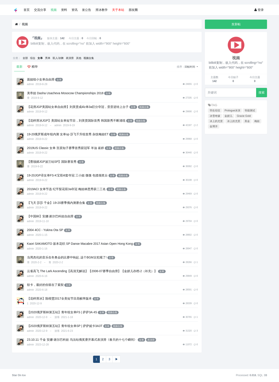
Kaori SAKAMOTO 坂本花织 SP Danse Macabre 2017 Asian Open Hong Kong (80, 243)
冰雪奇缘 (215, 115)
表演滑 (70, 58)
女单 (40, 58)
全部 (25, 58)
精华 (32, 66)
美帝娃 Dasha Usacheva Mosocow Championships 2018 (65, 93)
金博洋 (214, 126)
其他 (78, 58)
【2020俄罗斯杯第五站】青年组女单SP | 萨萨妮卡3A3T (64, 326)
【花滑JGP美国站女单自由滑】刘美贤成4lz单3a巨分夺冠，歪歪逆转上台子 (78, 107)
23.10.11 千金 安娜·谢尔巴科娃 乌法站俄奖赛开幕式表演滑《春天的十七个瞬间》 (82, 339)
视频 (54, 10)
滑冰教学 (101, 10)
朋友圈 (133, 10)
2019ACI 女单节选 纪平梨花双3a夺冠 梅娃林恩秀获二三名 (66, 189)
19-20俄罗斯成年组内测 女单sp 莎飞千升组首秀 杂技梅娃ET (68, 134)
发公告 (86, 10)
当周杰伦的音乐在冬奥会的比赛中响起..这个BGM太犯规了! (67, 257)
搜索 (262, 92)
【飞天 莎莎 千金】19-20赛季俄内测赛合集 (56, 202)
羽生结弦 (215, 110)
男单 (47, 58)
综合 (32, 58)
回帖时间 (190, 66)
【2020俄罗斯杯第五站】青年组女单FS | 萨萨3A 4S (62, 312)
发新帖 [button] (236, 24)
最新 (19, 66)
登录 (259, 10)
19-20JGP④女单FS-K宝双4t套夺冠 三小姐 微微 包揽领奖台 (67, 175)
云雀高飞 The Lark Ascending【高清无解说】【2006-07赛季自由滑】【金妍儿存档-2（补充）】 (92, 271)
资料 (64, 10)
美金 (247, 121)
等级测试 (250, 110)
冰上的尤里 (216, 121)
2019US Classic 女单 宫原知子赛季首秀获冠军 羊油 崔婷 (65, 148)
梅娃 (257, 121)
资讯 (74, 10)
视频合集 (88, 58)
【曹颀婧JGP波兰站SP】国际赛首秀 (52, 161)
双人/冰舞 (58, 58)
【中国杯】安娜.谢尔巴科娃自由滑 (50, 216)
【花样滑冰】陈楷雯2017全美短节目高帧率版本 (59, 298)
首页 (27, 10)
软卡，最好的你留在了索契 (45, 284)
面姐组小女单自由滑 (40, 79)
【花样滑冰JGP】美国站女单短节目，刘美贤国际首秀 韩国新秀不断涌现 (76, 120)
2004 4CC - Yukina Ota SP (45, 230)
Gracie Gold (244, 115)
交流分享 (40, 10)
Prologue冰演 (232, 110)
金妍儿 (228, 115)
